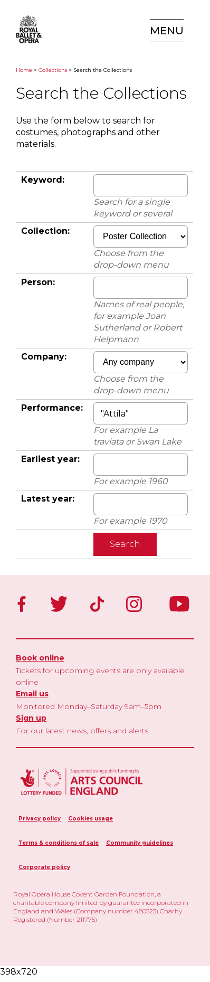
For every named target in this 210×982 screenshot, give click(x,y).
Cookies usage (90, 818)
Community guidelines (139, 842)
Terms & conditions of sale (58, 842)
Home (24, 70)
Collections (53, 70)
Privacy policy (39, 818)
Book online (40, 658)
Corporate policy (44, 867)
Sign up (31, 718)
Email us (32, 693)
